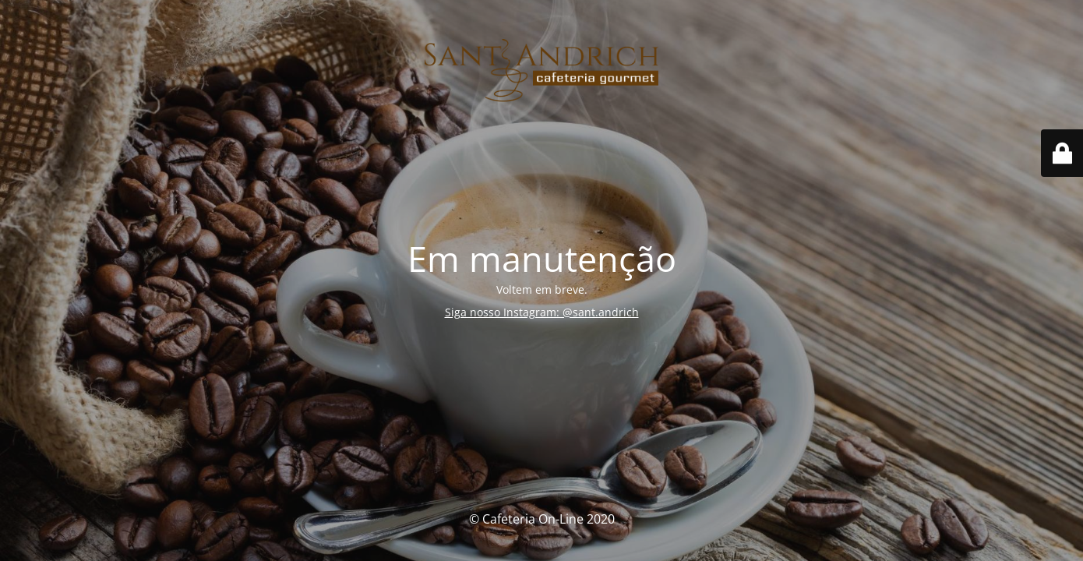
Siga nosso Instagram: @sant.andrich (542, 312)
